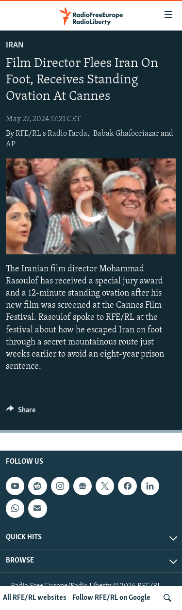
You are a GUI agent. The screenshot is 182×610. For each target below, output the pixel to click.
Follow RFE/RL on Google (111, 598)
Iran (15, 45)
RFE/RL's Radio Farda (51, 134)
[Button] (20, 412)
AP (11, 144)
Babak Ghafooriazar (126, 134)
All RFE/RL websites (34, 598)
